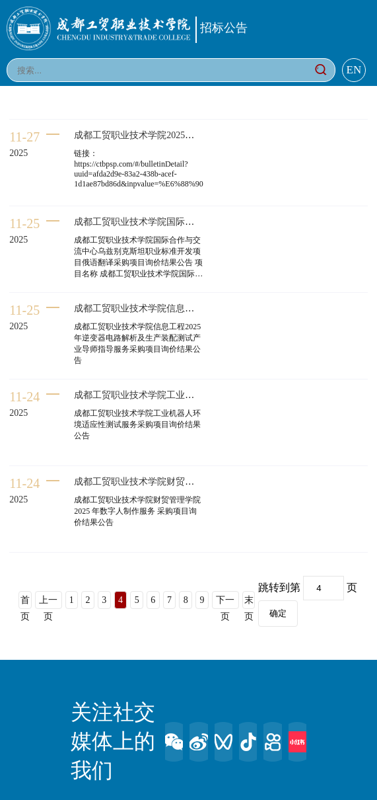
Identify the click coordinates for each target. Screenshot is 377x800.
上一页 (48, 602)
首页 (25, 602)
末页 (249, 602)
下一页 (225, 602)
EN (354, 69)
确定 (278, 613)
